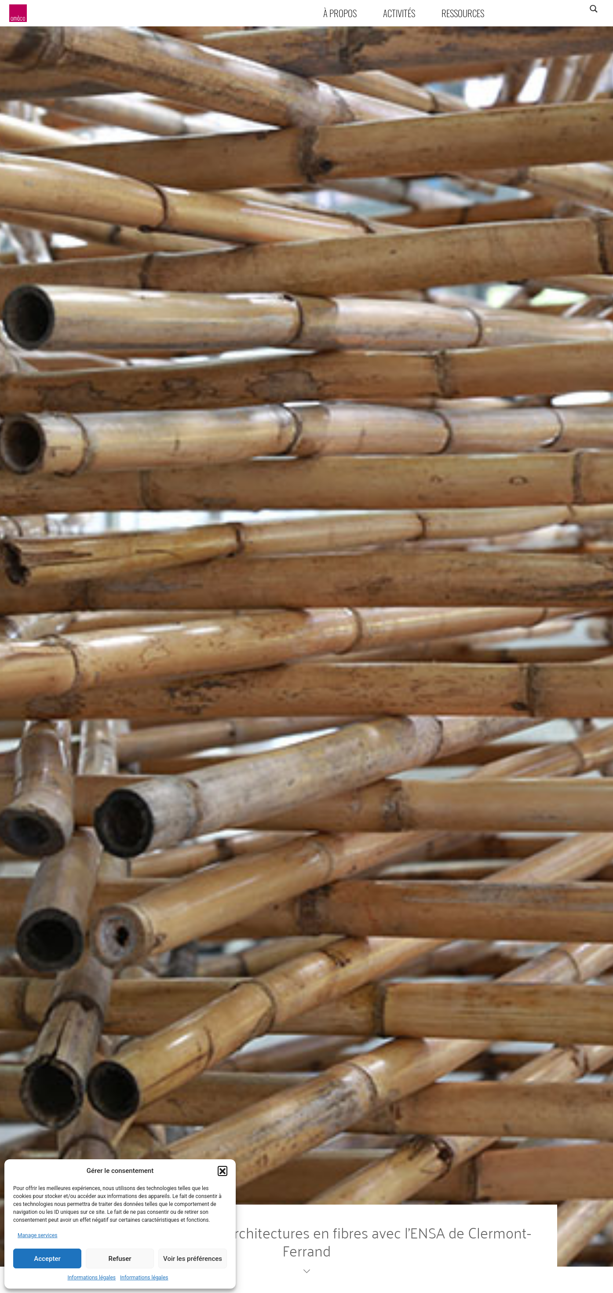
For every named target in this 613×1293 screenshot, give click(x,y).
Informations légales (91, 1278)
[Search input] (558, 9)
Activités (399, 13)
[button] (222, 1170)
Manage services (38, 1235)
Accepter (47, 1259)
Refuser (119, 1259)
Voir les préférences (192, 1259)
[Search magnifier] (593, 9)
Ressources (463, 13)
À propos (340, 13)
